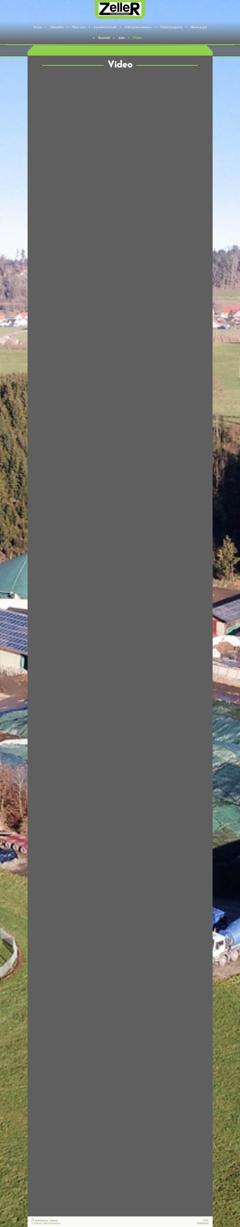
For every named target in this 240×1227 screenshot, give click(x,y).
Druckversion (39, 1220)
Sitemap (54, 1220)
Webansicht (203, 1223)
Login (206, 1220)
